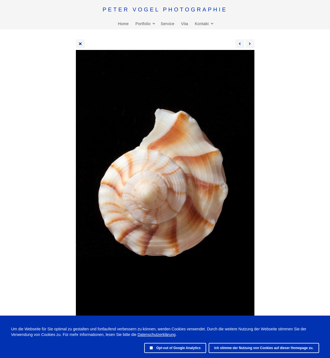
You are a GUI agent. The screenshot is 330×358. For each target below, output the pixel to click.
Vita (184, 23)
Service (167, 23)
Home (123, 23)
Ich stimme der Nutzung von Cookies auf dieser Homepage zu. (263, 348)
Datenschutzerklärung (156, 334)
